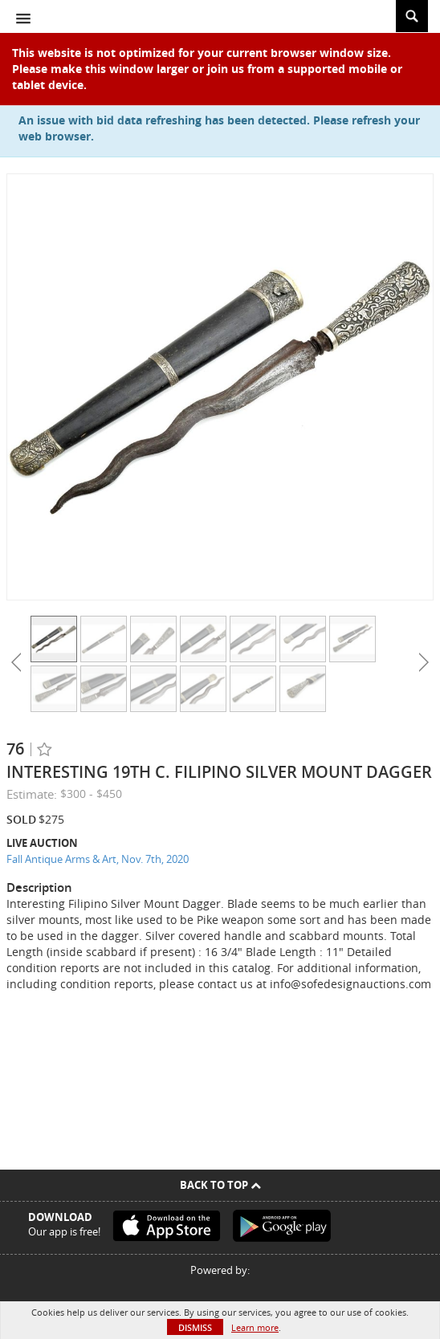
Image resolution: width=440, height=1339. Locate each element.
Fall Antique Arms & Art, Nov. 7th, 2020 (97, 859)
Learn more (255, 1327)
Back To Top (220, 1185)
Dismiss (195, 1327)
